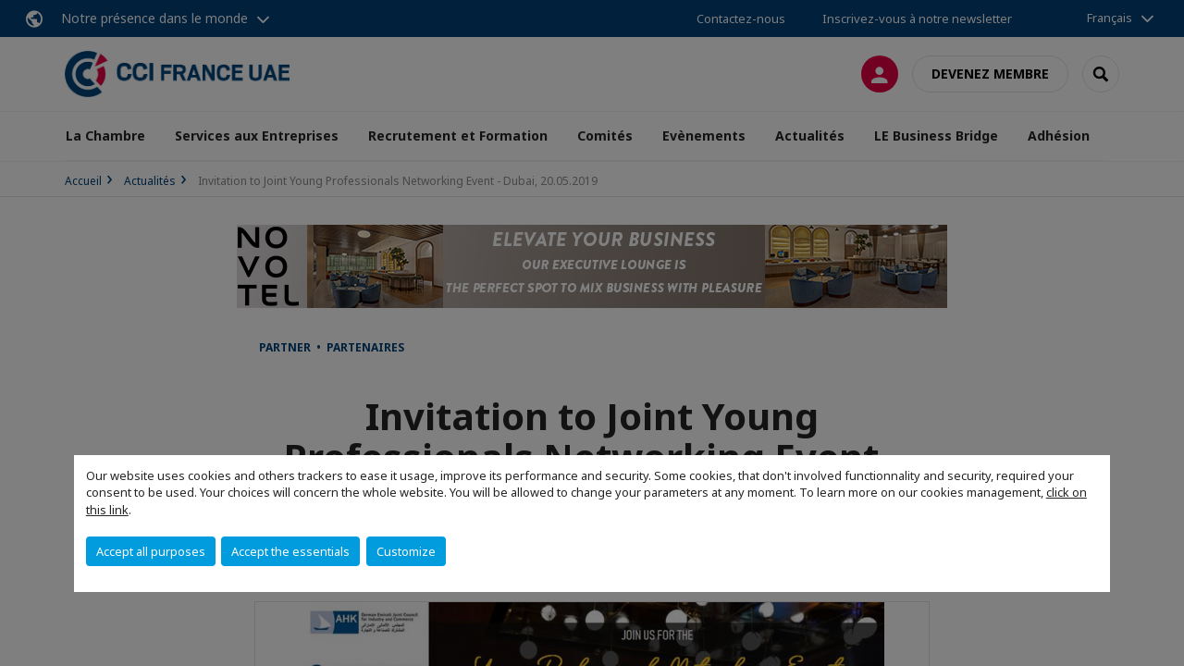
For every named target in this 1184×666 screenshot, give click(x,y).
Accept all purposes (150, 551)
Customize (406, 551)
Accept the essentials (290, 551)
